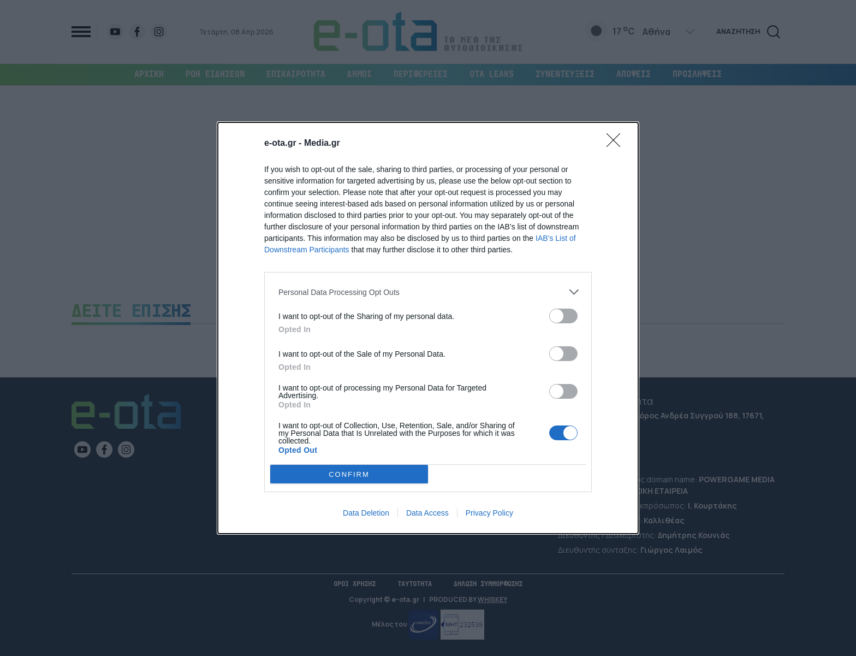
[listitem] (428, 292)
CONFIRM (349, 474)
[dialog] (428, 328)
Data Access (427, 513)
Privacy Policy (489, 513)
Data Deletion (366, 513)
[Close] (617, 143)
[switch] (563, 316)
